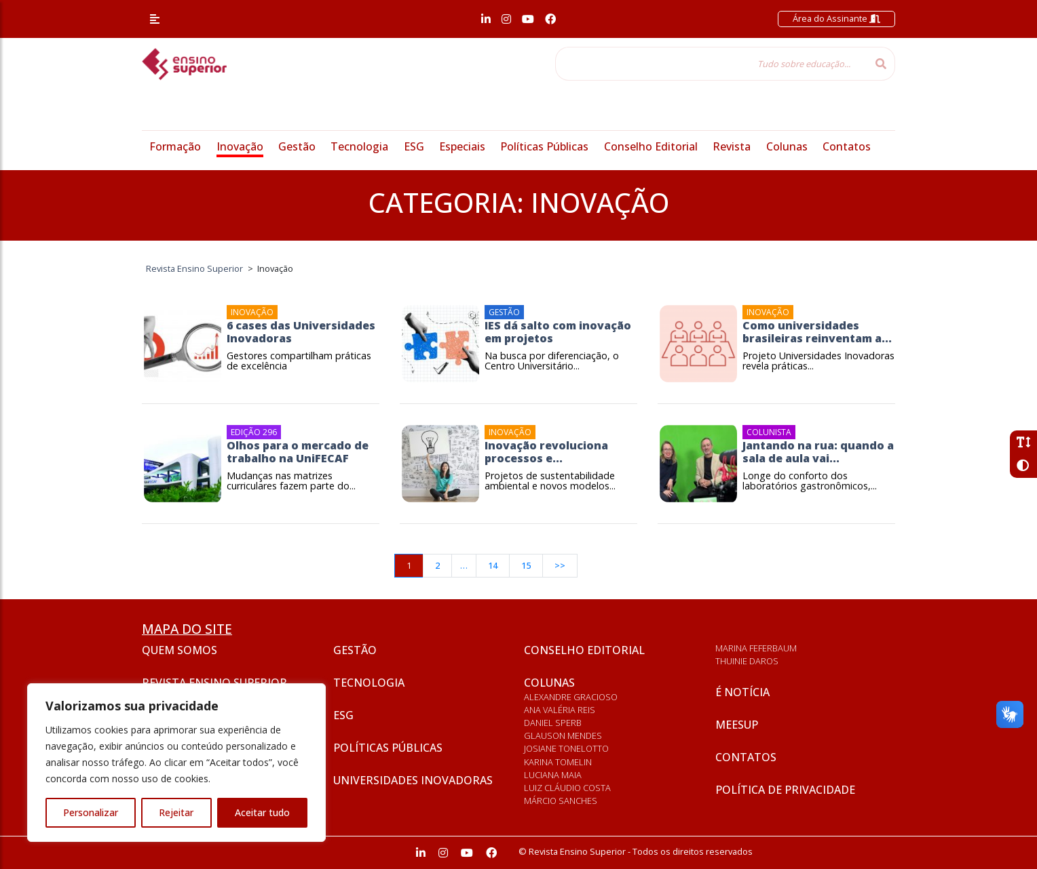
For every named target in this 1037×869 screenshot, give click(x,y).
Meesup (736, 724)
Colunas (787, 146)
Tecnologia (359, 146)
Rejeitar (176, 812)
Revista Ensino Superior (214, 682)
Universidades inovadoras (413, 780)
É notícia (742, 692)
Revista (732, 146)
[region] (176, 762)
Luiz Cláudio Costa (567, 788)
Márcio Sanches (560, 800)
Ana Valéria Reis (559, 710)
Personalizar (90, 812)
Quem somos (179, 650)
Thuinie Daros (746, 661)
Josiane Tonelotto (566, 748)
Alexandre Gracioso (571, 697)
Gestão (297, 146)
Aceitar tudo (262, 812)
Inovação (239, 146)
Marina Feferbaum (756, 648)
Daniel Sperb (553, 722)
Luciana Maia (553, 775)
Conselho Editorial (651, 146)
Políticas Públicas (544, 146)
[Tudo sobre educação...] (711, 64)
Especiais (462, 146)
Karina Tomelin (558, 762)
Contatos (847, 146)
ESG (414, 146)
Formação (175, 146)
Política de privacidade (785, 789)
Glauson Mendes (563, 735)
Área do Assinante (836, 18)
